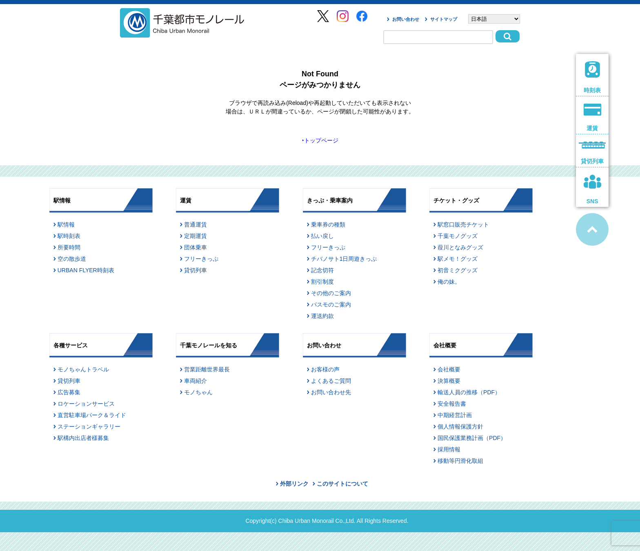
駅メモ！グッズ (458, 259)
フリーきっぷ (201, 259)
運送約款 (322, 316)
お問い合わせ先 (331, 392)
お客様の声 (325, 369)
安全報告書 (452, 403)
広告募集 (69, 392)
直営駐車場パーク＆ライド (92, 415)
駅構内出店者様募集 (83, 438)
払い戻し (322, 236)
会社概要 (449, 369)
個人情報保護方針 (460, 426)
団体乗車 (195, 247)
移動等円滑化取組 (460, 461)
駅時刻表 (69, 236)
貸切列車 (195, 270)
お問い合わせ (405, 19)
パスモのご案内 (331, 304)
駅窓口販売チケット (463, 224)
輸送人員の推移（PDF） (469, 392)
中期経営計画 (455, 415)
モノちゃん (198, 392)
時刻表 (592, 77)
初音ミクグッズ (458, 270)
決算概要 (449, 381)
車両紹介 (195, 381)
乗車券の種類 (328, 224)
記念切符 (322, 270)
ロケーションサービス (86, 403)
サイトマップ (443, 19)
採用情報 (449, 449)
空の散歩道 (72, 259)
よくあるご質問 (331, 381)
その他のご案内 (331, 293)
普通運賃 (195, 224)
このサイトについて (342, 483)
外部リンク (294, 483)
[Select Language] (494, 19)
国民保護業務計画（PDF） (472, 438)
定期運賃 (195, 236)
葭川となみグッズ (460, 247)
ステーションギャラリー (89, 426)
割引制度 (322, 281)
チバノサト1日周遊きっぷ (344, 259)
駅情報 (66, 224)
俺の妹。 (449, 281)
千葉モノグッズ (458, 236)
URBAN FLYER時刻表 (86, 270)
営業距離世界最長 (207, 369)
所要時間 (69, 247)
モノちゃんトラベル (83, 369)
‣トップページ (320, 140)
